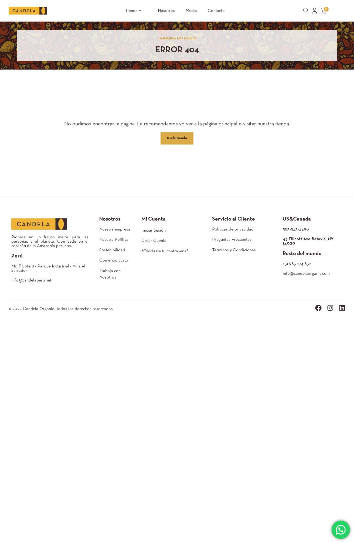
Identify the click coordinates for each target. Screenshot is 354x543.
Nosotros (166, 11)
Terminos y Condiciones (234, 250)
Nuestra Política (113, 240)
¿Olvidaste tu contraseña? (164, 251)
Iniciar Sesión (153, 230)
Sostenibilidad (112, 250)
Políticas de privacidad (233, 229)
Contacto (216, 11)
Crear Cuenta (153, 241)
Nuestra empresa (114, 229)
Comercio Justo (113, 260)
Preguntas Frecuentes (231, 240)
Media (191, 11)
